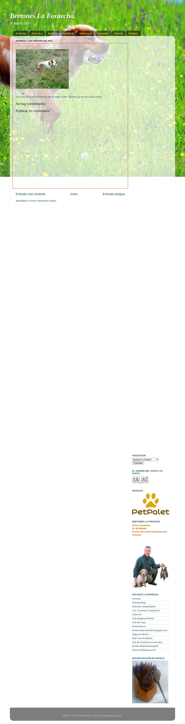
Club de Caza (139, 622)
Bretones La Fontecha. (43, 16)
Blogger (118, 715)
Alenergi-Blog (139, 602)
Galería (118, 33)
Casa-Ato (136, 614)
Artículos (37, 33)
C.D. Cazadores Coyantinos (146, 610)
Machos (52, 33)
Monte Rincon (139, 626)
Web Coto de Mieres (142, 638)
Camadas (103, 33)
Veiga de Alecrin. (140, 634)
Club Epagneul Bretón (143, 618)
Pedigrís (133, 33)
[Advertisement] (150, 87)
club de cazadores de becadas (147, 642)
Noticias (21, 33)
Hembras (68, 33)
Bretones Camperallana (144, 606)
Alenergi (136, 598)
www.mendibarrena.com (144, 650)
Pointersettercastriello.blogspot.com (149, 630)
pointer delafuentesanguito (145, 646)
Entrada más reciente (30, 194)
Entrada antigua (114, 194)
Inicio (74, 194)
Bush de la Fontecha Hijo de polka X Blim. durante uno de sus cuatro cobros (64, 97)
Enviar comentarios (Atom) (43, 201)
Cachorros (85, 33)
